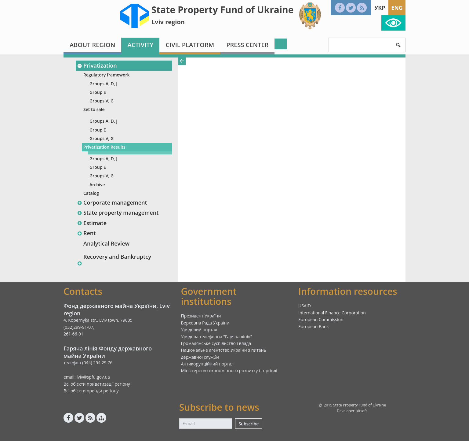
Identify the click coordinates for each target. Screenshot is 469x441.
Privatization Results (104, 147)
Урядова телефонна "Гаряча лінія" (216, 336)
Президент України (201, 316)
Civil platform (189, 45)
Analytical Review (106, 243)
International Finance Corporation (332, 313)
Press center (247, 45)
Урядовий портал (199, 329)
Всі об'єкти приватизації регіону (97, 384)
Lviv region (168, 22)
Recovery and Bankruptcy (117, 256)
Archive (97, 184)
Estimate (92, 223)
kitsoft (361, 410)
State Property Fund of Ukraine (222, 9)
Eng (397, 7)
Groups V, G (101, 101)
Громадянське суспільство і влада (216, 343)
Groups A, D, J (103, 84)
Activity (140, 45)
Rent (86, 233)
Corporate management (112, 202)
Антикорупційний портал (207, 364)
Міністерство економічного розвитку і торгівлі (229, 370)
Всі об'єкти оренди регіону (91, 391)
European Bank (313, 326)
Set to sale (94, 109)
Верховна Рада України (205, 323)
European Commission (321, 319)
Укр (379, 7)
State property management (117, 212)
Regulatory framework (106, 75)
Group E (97, 92)
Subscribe (248, 424)
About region (92, 45)
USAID (304, 306)
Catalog (91, 193)
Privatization (97, 65)
